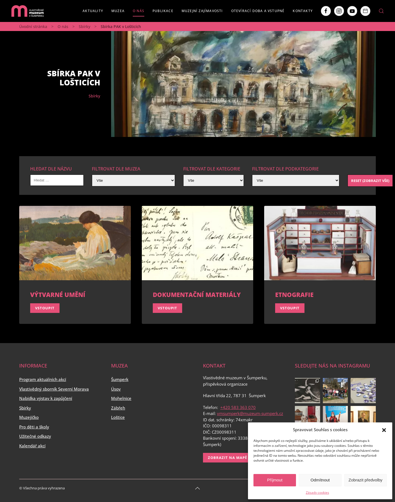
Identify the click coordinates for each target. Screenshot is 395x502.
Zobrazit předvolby (365, 480)
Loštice (118, 417)
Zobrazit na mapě (227, 457)
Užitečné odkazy (35, 436)
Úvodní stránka (33, 26)
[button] (384, 429)
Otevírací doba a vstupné (258, 11)
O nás (138, 11)
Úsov (116, 389)
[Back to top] (197, 488)
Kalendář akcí (32, 445)
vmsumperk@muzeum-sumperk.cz (250, 413)
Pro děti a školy (34, 427)
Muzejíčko (29, 417)
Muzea (118, 11)
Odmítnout (320, 480)
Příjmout (275, 480)
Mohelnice (121, 398)
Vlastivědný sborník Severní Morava (54, 389)
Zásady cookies (317, 492)
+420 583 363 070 (238, 407)
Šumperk (119, 379)
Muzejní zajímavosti (202, 11)
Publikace (163, 11)
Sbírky (84, 26)
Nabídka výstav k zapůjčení (45, 398)
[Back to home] (27, 11)
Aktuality (93, 11)
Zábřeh (118, 408)
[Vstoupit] (75, 265)
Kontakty (303, 11)
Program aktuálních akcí (42, 379)
